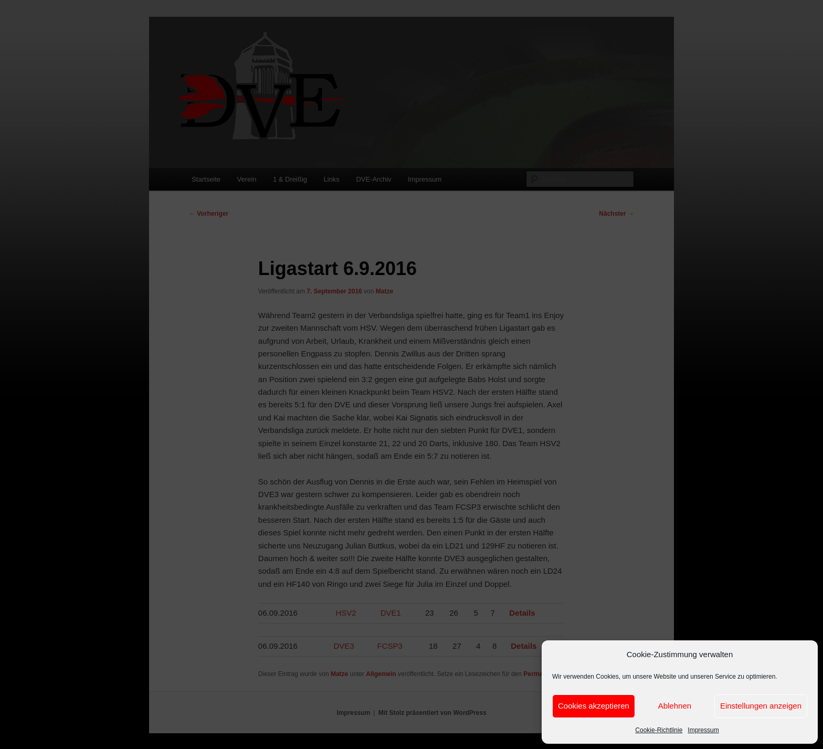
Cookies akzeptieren (593, 705)
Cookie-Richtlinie (658, 730)
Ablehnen (674, 705)
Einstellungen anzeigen (760, 705)
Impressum (703, 730)
